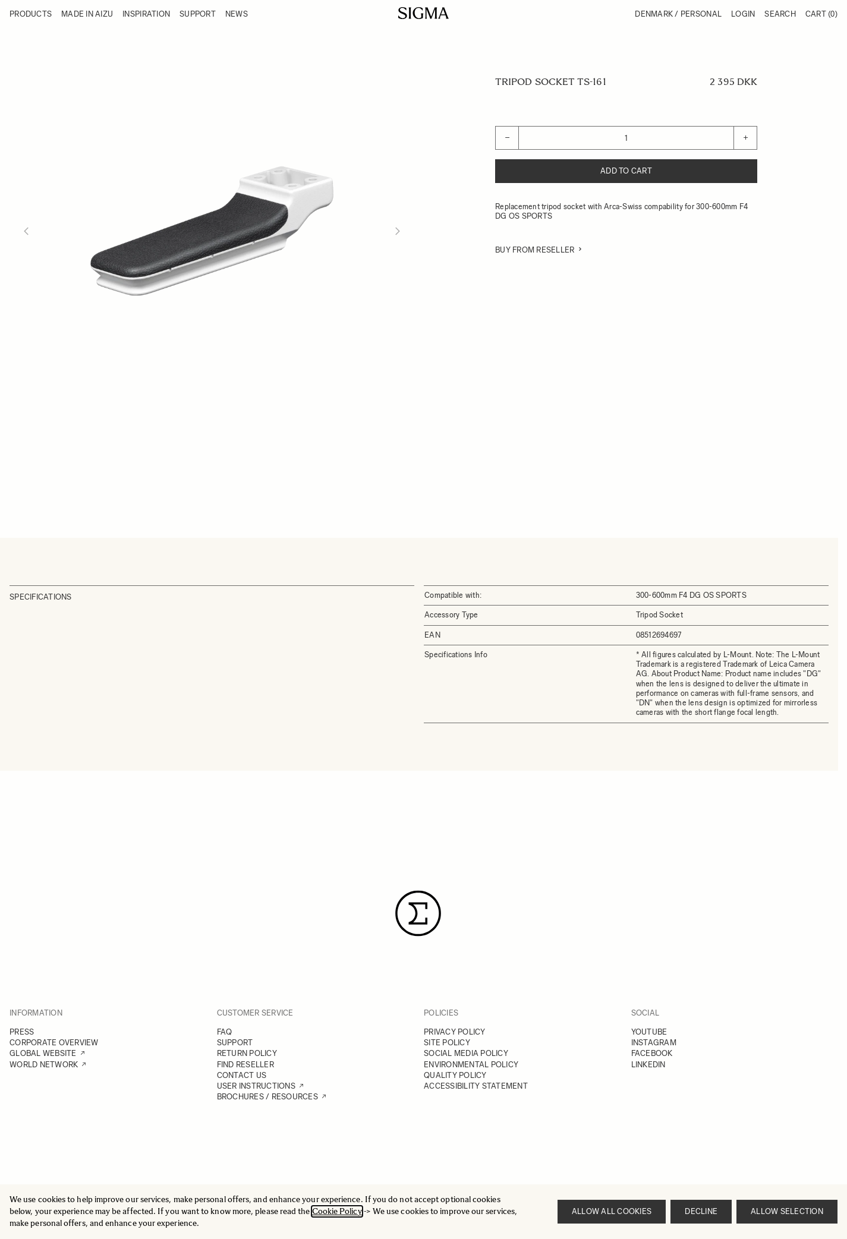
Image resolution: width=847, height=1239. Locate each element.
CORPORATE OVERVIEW (54, 1042)
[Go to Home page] (423, 13)
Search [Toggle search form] (780, 14)
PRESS (22, 1031)
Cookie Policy (337, 1211)
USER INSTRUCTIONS (256, 1086)
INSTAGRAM (653, 1042)
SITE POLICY (447, 1042)
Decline (701, 1211)
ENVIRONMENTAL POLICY (471, 1064)
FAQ (224, 1031)
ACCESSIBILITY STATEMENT (476, 1086)
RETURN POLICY (247, 1053)
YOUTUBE (649, 1031)
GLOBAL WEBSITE (43, 1053)
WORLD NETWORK (44, 1064)
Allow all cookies (611, 1211)
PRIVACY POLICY (455, 1031)
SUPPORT (235, 1042)
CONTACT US (242, 1075)
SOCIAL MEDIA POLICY (466, 1053)
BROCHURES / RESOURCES (267, 1096)
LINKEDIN (648, 1064)
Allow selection (787, 1211)
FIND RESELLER (245, 1064)
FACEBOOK (652, 1053)
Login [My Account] (743, 14)
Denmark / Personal (678, 14)
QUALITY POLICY (455, 1075)
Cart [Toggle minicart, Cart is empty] (821, 14)
